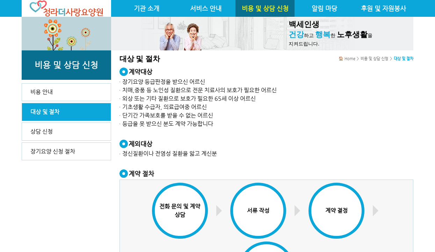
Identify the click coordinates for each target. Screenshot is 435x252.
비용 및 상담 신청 (265, 8)
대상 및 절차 (44, 111)
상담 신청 (41, 131)
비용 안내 (41, 92)
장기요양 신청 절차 (52, 151)
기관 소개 (146, 8)
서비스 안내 (206, 8)
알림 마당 (324, 8)
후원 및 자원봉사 (383, 8)
